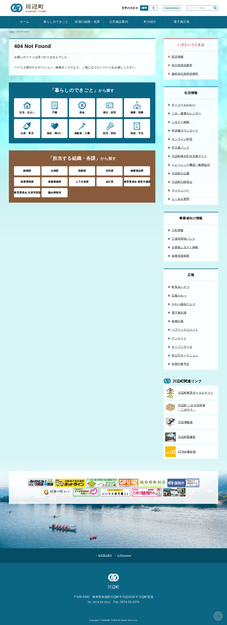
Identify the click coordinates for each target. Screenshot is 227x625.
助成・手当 (137, 127)
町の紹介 (150, 21)
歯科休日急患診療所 (185, 73)
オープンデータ (182, 346)
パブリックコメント (185, 329)
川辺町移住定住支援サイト (189, 156)
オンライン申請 (182, 139)
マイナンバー (180, 190)
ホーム (24, 21)
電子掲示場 (181, 21)
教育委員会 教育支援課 (137, 180)
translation (171, 7)
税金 (82, 107)
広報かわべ (179, 295)
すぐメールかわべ (183, 104)
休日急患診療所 (182, 65)
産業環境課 (27, 180)
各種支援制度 (180, 255)
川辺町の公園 (180, 173)
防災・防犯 (109, 127)
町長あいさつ (180, 286)
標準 (144, 7)
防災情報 (178, 56)
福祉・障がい (54, 127)
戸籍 (54, 107)
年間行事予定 (180, 364)
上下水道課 (82, 180)
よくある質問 (180, 199)
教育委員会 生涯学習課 (27, 191)
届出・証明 (109, 107)
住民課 (109, 169)
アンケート (179, 338)
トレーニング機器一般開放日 (191, 164)
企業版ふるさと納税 (185, 247)
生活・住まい (27, 107)
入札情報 (178, 230)
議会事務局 (55, 191)
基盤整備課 (55, 180)
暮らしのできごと (55, 21)
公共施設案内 (118, 21)
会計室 (109, 180)
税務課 (82, 169)
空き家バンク (180, 147)
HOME (12, 32)
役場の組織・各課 (87, 21)
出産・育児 (27, 127)
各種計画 (178, 321)
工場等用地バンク (183, 238)
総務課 (27, 169)
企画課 (54, 169)
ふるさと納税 (180, 122)
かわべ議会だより (183, 304)
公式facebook (126, 554)
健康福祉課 (137, 169)
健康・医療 (137, 107)
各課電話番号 (103, 554)
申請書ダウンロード (185, 130)
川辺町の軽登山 (182, 181)
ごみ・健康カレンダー (186, 113)
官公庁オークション (185, 355)
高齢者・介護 (82, 127)
